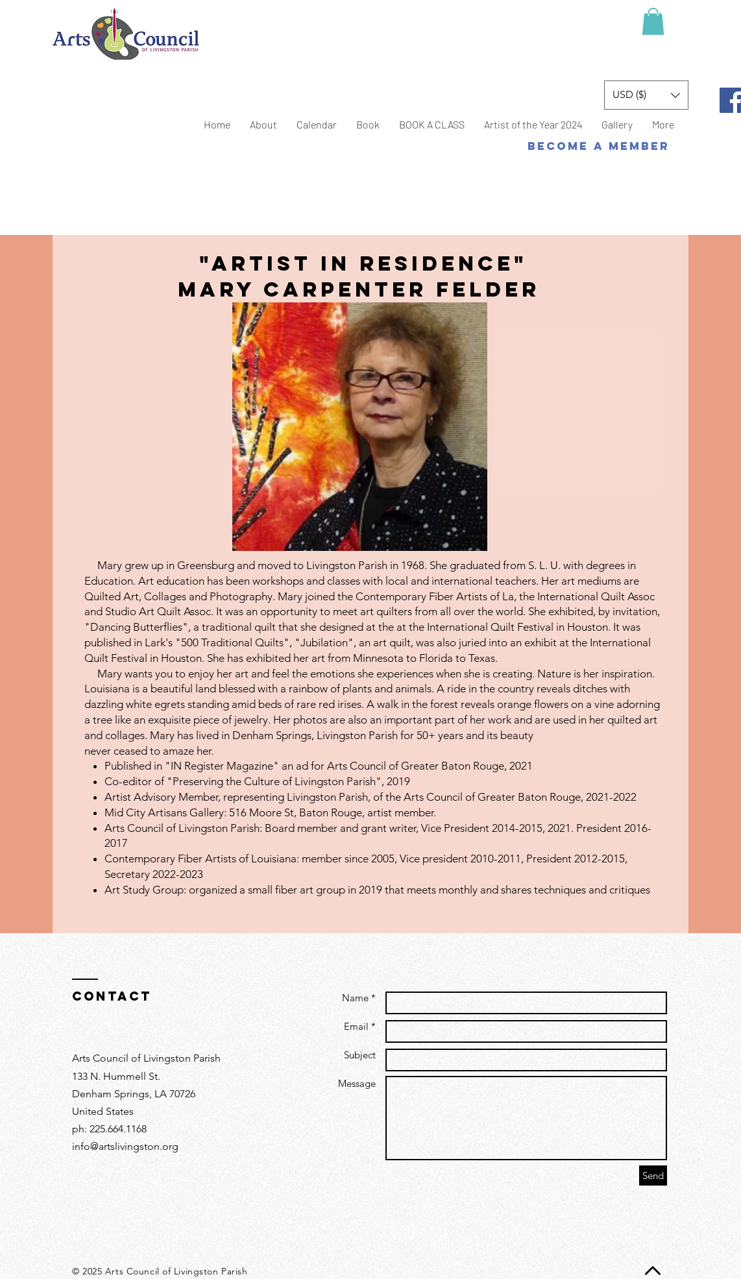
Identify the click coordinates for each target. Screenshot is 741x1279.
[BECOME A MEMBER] (598, 146)
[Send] (653, 1175)
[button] (653, 21)
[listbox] (646, 95)
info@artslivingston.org (125, 1146)
